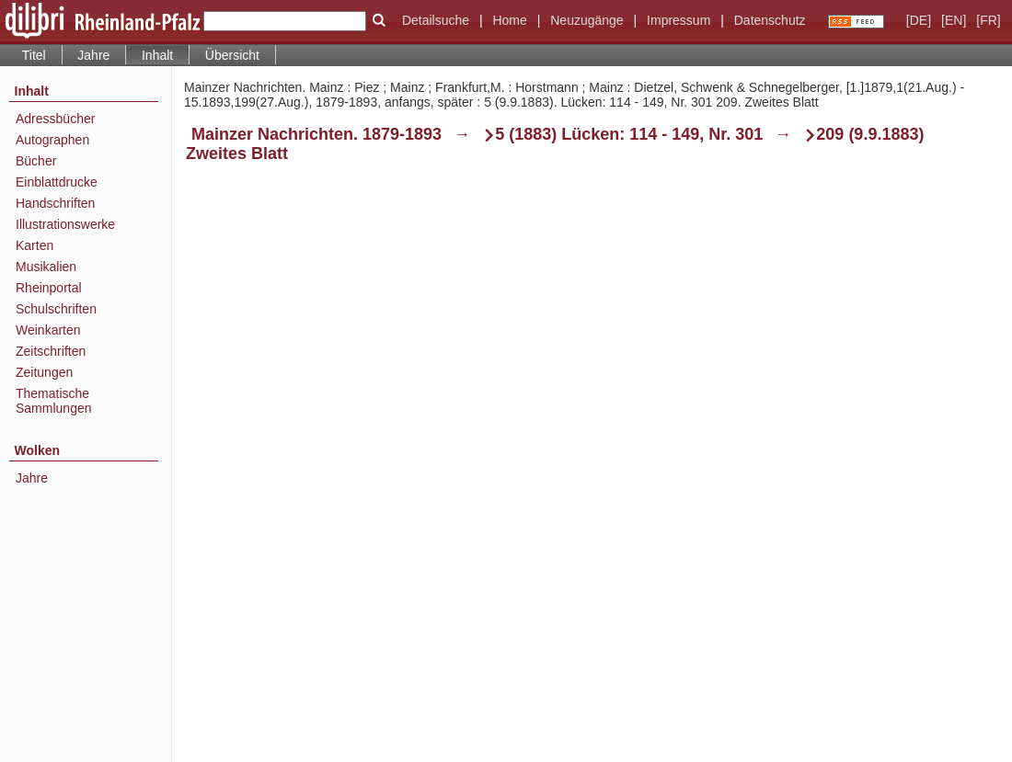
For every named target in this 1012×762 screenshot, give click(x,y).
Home (509, 20)
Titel (34, 55)
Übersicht (232, 55)
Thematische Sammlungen (54, 400)
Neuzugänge (586, 20)
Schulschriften (56, 308)
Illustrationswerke (65, 224)
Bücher (36, 161)
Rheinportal (49, 287)
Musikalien (46, 266)
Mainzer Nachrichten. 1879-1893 (316, 134)
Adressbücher (55, 118)
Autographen (52, 139)
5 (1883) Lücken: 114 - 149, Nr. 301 (629, 134)
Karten (34, 245)
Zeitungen (44, 372)
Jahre (93, 55)
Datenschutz (770, 20)
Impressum (678, 20)
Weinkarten (48, 330)
